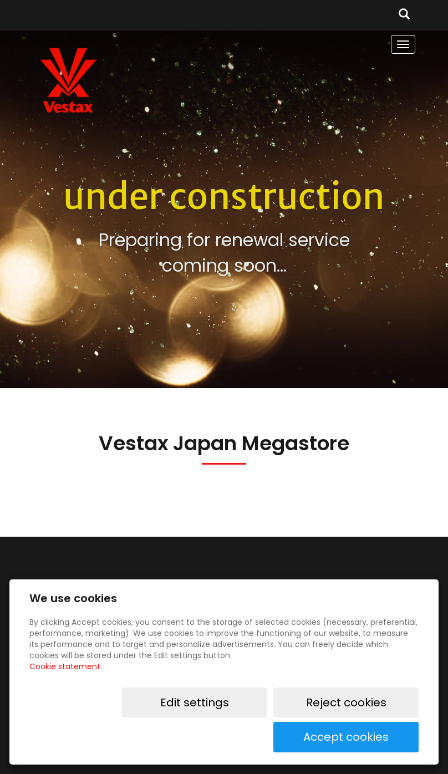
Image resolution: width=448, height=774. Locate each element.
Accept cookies (383, 737)
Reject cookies (291, 737)
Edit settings (199, 737)
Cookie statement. (65, 700)
